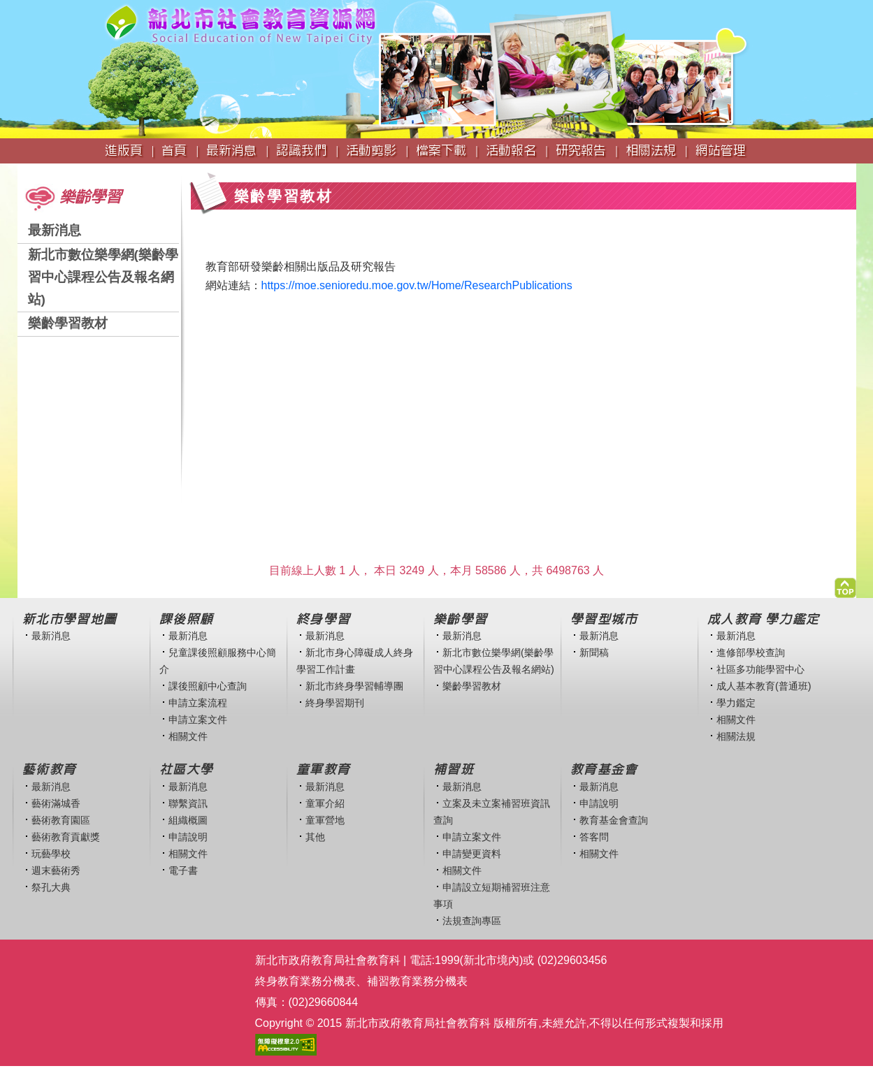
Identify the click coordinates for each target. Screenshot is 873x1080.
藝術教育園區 (60, 820)
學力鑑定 (736, 702)
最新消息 (54, 230)
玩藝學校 (51, 853)
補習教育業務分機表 (417, 981)
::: (22, 170)
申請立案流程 (197, 702)
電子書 (183, 870)
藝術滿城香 (55, 803)
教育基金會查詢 (613, 820)
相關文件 (188, 736)
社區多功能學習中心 (760, 669)
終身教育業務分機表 (305, 981)
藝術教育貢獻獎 (65, 836)
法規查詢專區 (471, 920)
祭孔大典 (51, 887)
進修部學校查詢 (750, 652)
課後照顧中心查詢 (207, 686)
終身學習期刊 (334, 702)
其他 (315, 836)
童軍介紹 (325, 803)
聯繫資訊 (188, 803)
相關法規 (736, 736)
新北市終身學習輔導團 (354, 686)
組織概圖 (188, 820)
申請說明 (188, 836)
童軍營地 (325, 820)
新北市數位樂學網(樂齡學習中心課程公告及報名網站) (103, 277)
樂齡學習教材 (68, 323)
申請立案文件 (197, 719)
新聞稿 (594, 652)
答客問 (594, 836)
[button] (845, 584)
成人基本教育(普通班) (763, 686)
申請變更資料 (471, 853)
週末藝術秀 (55, 870)
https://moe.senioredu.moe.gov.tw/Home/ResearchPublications (416, 285)
